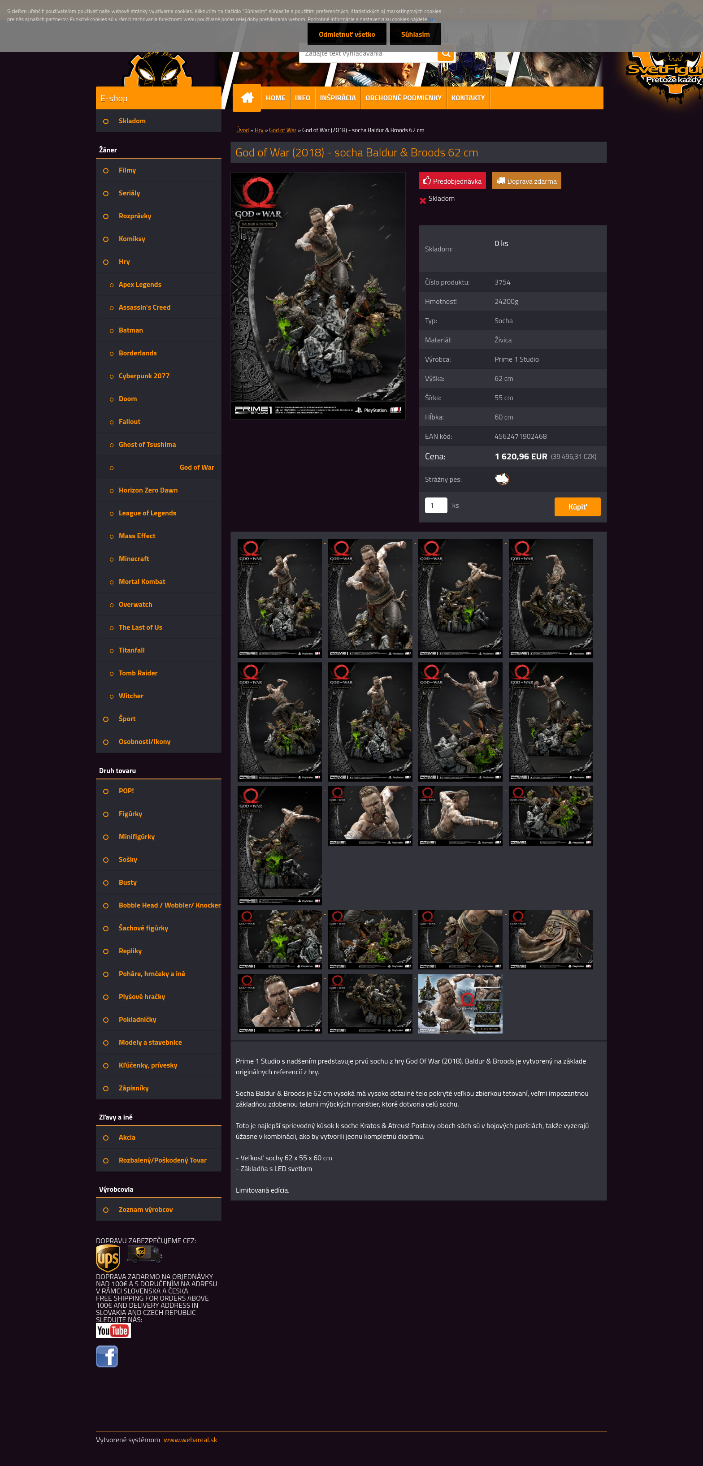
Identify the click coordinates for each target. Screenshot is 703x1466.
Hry (259, 129)
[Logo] (157, 64)
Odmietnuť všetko (347, 34)
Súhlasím (415, 34)
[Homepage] (250, 97)
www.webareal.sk (190, 1439)
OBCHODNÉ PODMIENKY (403, 97)
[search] (446, 53)
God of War (282, 129)
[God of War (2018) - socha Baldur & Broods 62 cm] (318, 176)
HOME (276, 97)
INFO (303, 97)
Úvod (242, 129)
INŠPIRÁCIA (338, 97)
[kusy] (436, 505)
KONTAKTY (468, 97)
